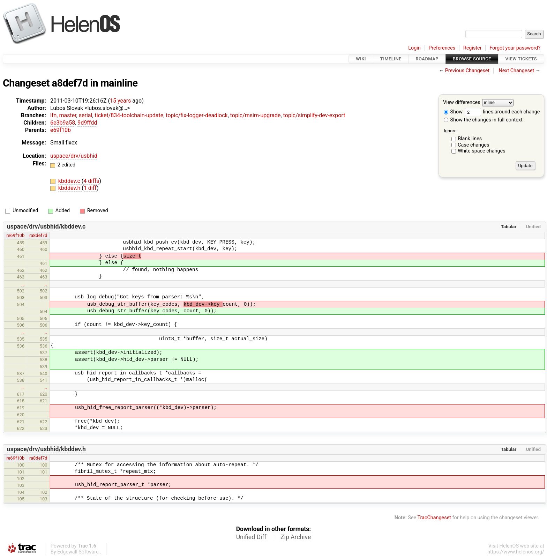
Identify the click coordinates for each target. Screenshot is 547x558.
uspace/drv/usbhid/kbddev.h (46, 449)
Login (414, 48)
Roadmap (427, 58)
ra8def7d (38, 235)
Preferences (441, 48)
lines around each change (502, 112)
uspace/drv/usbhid (73, 155)
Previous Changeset (467, 71)
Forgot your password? (514, 48)
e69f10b (60, 130)
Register (472, 48)
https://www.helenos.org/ (515, 552)
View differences (461, 103)
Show (453, 112)
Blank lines (470, 139)
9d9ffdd (87, 122)
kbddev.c (70, 181)
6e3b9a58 (62, 122)
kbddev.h (70, 188)
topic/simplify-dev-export (314, 115)
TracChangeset (434, 518)
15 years (120, 100)
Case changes (473, 145)
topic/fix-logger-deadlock (196, 115)
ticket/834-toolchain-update (129, 115)
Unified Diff (251, 537)
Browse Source (472, 58)
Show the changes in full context (483, 120)
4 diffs (91, 181)
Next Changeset (516, 71)
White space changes (481, 151)
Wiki (361, 58)
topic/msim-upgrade (255, 115)
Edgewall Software (78, 552)
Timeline (391, 58)
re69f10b (15, 235)
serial (85, 115)
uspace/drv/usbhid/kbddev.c (46, 226)
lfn (53, 115)
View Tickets (521, 58)
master (67, 115)
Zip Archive (295, 537)
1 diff (90, 188)
